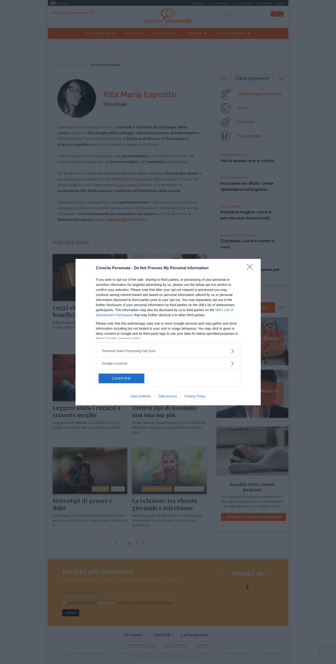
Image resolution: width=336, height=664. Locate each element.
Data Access (167, 396)
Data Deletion (141, 396)
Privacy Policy (194, 396)
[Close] (251, 268)
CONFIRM (121, 378)
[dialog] (168, 332)
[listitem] (168, 351)
